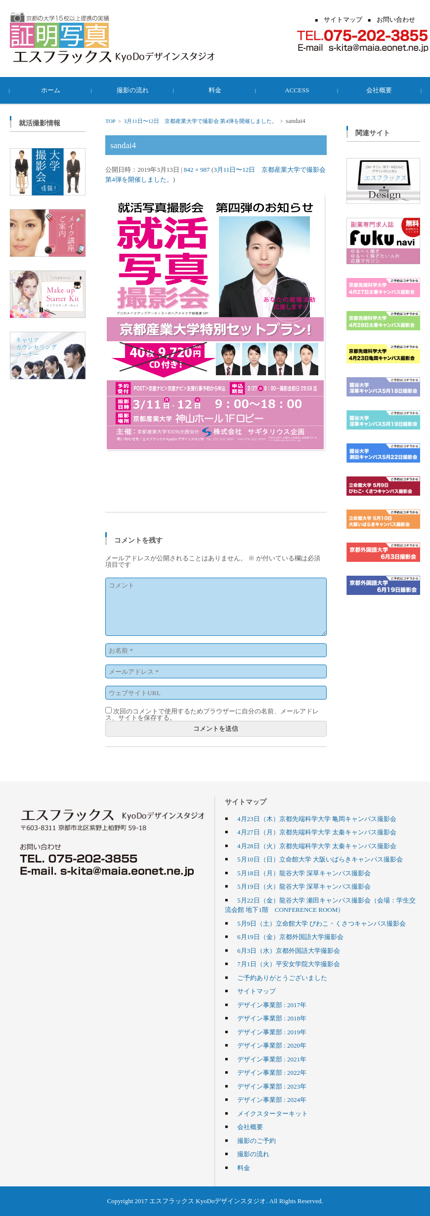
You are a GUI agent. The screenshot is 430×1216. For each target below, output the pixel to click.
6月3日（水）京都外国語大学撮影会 (288, 950)
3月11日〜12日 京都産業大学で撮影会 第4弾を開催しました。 (200, 120)
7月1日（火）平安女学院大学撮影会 (288, 964)
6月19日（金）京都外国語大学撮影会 (290, 937)
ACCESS (297, 90)
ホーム (51, 90)
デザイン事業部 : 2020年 (271, 1045)
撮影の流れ (133, 90)
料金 (215, 90)
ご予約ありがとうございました (282, 978)
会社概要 (379, 90)
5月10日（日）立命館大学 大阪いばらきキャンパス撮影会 (320, 859)
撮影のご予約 (256, 1140)
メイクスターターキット (272, 1113)
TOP (110, 120)
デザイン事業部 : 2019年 (271, 1032)
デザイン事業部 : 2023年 (271, 1086)
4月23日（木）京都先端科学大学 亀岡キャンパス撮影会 (316, 819)
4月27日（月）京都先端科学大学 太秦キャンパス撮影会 (316, 832)
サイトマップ (256, 991)
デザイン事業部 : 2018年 (271, 1018)
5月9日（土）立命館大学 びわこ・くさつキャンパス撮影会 (321, 923)
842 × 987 (197, 169)
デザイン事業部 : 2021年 (271, 1059)
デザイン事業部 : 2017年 (271, 1005)
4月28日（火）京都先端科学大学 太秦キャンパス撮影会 (316, 846)
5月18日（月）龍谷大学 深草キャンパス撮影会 (304, 873)
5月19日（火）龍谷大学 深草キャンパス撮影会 (304, 886)
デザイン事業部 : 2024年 (271, 1099)
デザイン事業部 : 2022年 (271, 1072)
